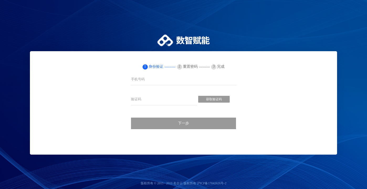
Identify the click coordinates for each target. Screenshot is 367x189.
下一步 (183, 123)
